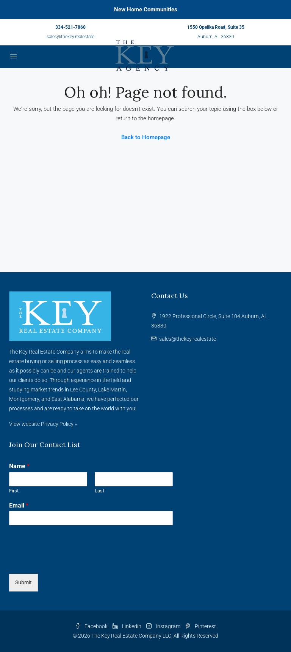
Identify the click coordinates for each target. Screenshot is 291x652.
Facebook (92, 626)
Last (99, 491)
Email (18, 505)
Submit (23, 582)
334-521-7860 (70, 27)
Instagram (163, 626)
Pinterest (200, 626)
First (14, 491)
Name (19, 466)
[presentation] (66, 561)
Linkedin (127, 626)
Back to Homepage (145, 137)
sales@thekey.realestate (70, 36)
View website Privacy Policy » (43, 424)
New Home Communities (145, 9)
